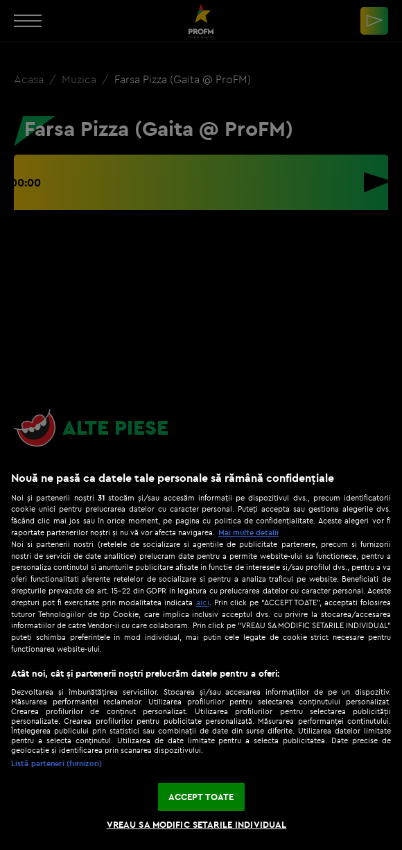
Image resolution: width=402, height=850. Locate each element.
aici (202, 602)
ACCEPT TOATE (201, 796)
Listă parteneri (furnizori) (56, 763)
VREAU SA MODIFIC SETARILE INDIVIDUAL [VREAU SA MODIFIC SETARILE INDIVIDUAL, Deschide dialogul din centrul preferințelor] (197, 824)
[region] (201, 653)
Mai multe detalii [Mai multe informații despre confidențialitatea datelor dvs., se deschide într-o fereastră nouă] (248, 532)
